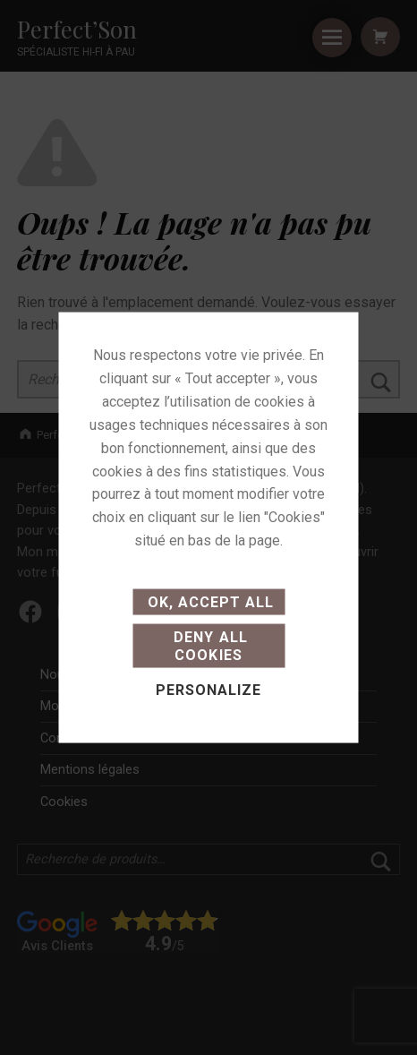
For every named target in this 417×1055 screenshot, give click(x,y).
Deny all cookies (208, 646)
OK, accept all (208, 602)
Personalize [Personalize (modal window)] (208, 689)
